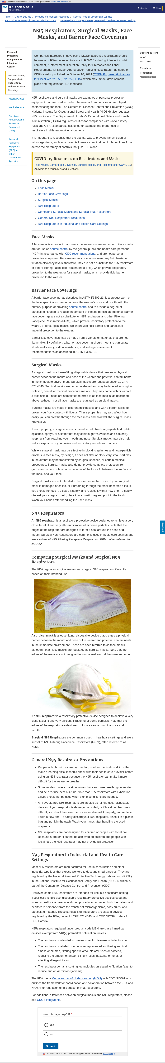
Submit (50, 1046)
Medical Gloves (16, 98)
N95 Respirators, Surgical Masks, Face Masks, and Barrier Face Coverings (98, 20)
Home (7, 16)
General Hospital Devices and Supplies (92, 16)
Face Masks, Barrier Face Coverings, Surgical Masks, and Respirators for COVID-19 (82, 164)
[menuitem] (149, 58)
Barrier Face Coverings (53, 194)
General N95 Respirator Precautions (61, 218)
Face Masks (46, 188)
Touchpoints (108, 1054)
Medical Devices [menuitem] (148, 77)
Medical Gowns (16, 107)
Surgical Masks (48, 199)
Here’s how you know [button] (61, 2)
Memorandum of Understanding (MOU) (77, 978)
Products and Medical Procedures (52, 16)
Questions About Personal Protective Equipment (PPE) (16, 123)
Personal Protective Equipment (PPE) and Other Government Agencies (15, 150)
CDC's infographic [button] (48, 999)
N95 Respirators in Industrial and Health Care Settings (73, 223)
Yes (52, 1024)
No (51, 1034)
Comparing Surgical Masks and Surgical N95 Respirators (74, 211)
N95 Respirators (48, 205)
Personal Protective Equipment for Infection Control (30, 20)
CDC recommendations (80, 253)
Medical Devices (23, 16)
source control (59, 249)
